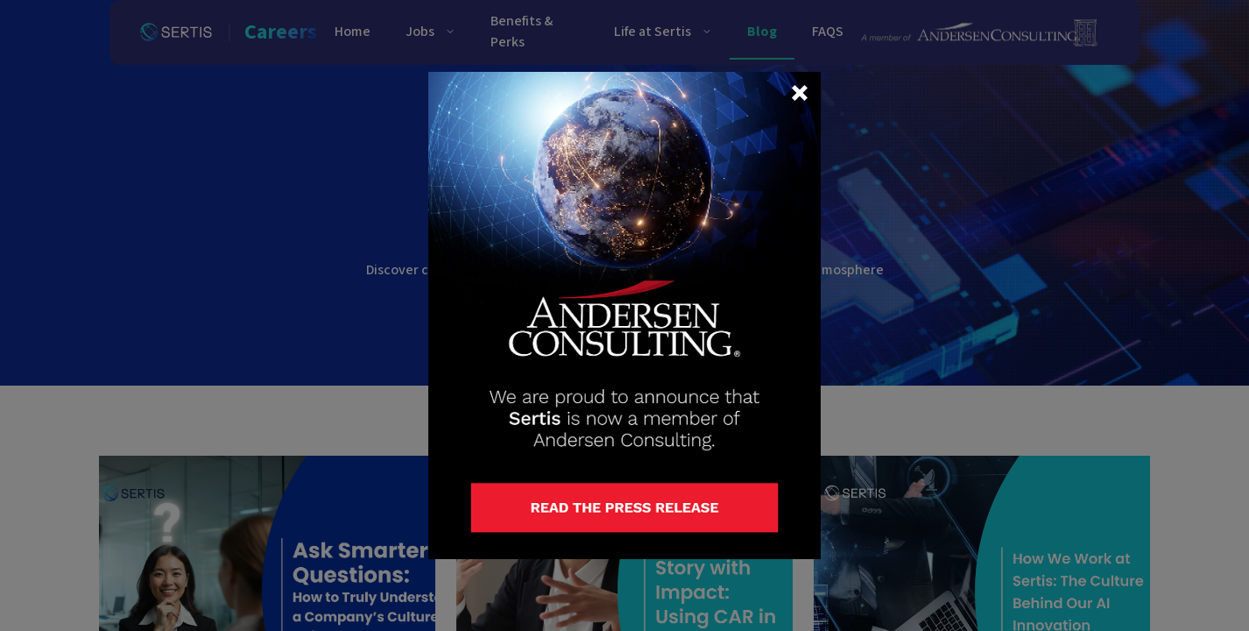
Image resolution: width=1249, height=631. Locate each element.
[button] (800, 93)
